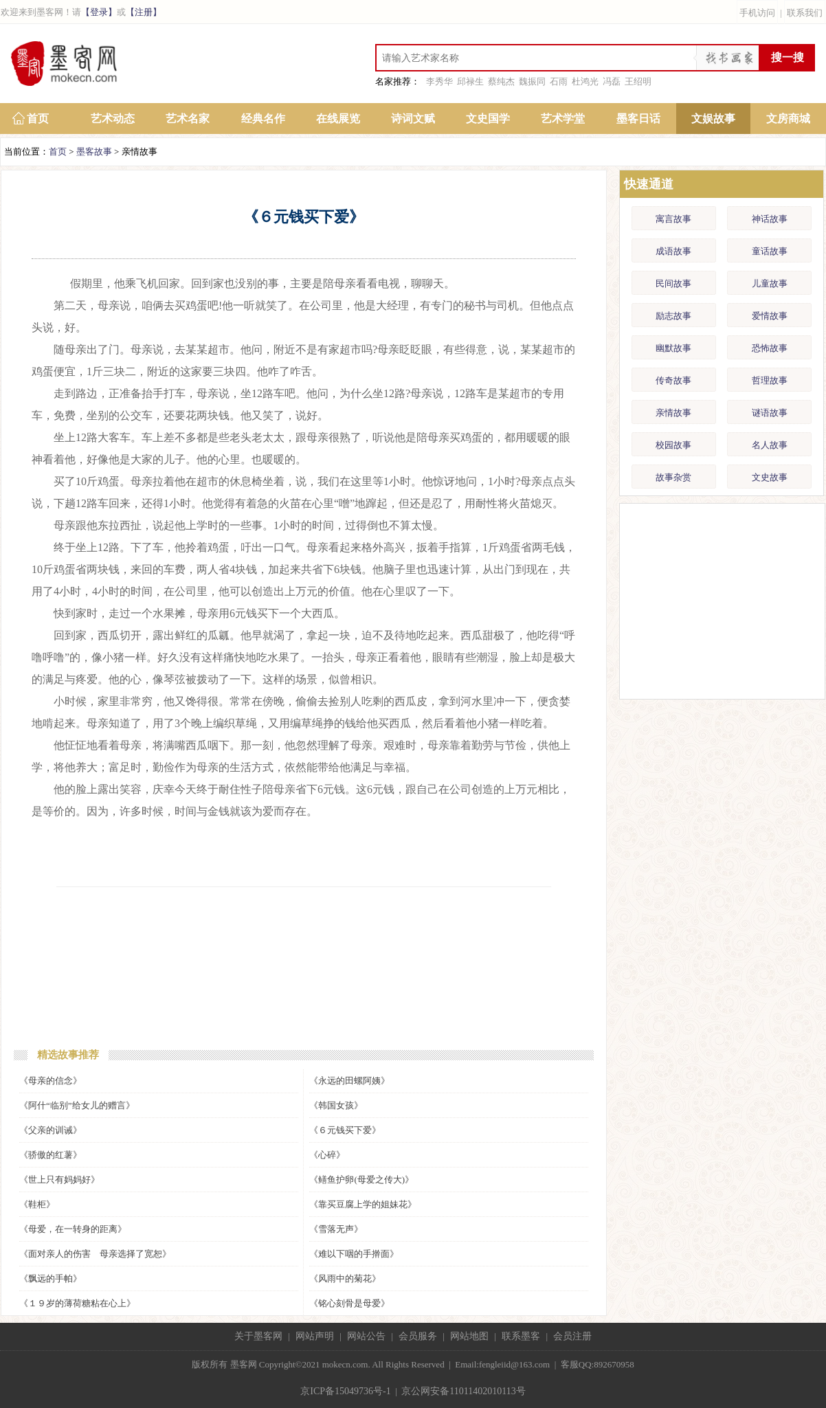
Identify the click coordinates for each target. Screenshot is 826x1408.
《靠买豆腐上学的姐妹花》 (362, 1204)
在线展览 (338, 118)
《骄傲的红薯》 (50, 1155)
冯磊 (612, 81)
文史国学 (488, 118)
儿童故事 (770, 283)
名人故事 (770, 445)
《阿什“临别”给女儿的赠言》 (77, 1105)
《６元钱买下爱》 (345, 1130)
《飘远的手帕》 (50, 1278)
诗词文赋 (413, 118)
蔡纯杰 (501, 81)
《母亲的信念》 (50, 1080)
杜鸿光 (585, 81)
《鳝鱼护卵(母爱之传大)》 (361, 1179)
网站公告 (366, 1336)
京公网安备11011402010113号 (463, 1391)
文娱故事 (713, 118)
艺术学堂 (563, 118)
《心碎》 (327, 1155)
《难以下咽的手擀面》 (354, 1254)
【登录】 (99, 12)
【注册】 (143, 12)
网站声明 (314, 1336)
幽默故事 (673, 348)
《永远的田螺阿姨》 (349, 1080)
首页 (38, 118)
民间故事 (673, 283)
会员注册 (572, 1336)
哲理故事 (770, 380)
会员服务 (418, 1336)
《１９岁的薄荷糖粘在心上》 (77, 1303)
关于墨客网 (258, 1336)
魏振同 (532, 81)
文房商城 (788, 118)
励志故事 (673, 316)
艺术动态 (113, 118)
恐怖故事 (770, 348)
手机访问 (757, 13)
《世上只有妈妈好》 (59, 1179)
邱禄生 (470, 81)
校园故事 (673, 445)
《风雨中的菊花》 (345, 1278)
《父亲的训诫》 (50, 1130)
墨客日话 (638, 118)
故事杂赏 (673, 477)
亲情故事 (673, 412)
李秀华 (439, 81)
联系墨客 (521, 1336)
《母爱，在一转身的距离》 (72, 1229)
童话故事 (770, 251)
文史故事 (770, 477)
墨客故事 (94, 151)
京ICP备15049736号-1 (345, 1391)
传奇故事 (673, 380)
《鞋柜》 (37, 1204)
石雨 (559, 81)
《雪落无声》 (336, 1229)
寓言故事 (673, 219)
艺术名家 (188, 118)
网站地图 (469, 1336)
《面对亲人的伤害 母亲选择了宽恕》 (95, 1254)
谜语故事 (770, 412)
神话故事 (770, 219)
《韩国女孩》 (336, 1105)
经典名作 (263, 118)
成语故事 (673, 251)
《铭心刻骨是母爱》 (349, 1303)
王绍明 (638, 81)
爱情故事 (770, 316)
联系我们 (805, 13)
